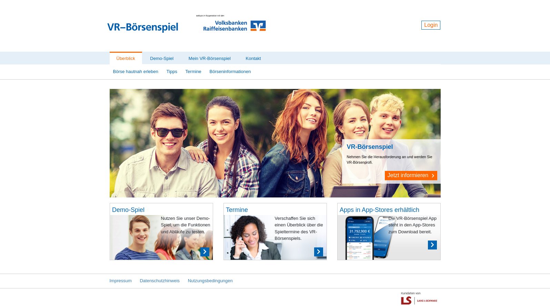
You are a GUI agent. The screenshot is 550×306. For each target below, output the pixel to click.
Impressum (121, 280)
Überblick (126, 58)
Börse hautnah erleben (136, 71)
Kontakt (253, 58)
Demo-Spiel (161, 58)
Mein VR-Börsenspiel (210, 58)
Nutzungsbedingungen (210, 280)
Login (431, 25)
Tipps (172, 71)
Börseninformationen (230, 71)
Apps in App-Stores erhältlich (379, 209)
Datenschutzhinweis (160, 280)
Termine (193, 71)
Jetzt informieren (411, 175)
